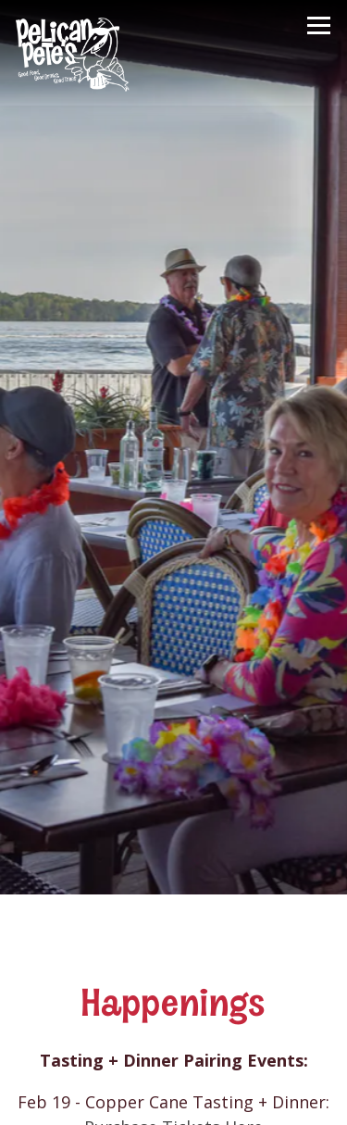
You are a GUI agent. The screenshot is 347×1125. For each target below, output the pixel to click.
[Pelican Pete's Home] (74, 53)
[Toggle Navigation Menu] (319, 25)
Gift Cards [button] (173, 1097)
